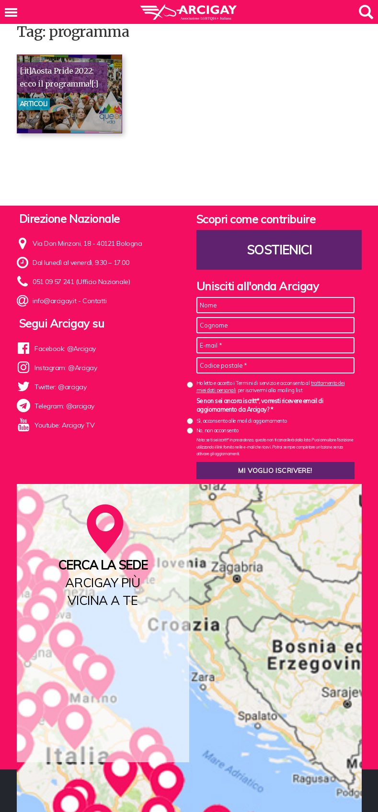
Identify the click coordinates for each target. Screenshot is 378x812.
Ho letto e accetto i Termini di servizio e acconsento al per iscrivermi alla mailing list (270, 387)
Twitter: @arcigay (60, 387)
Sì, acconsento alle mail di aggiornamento (241, 420)
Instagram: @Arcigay (65, 367)
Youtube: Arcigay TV (64, 425)
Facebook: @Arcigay (65, 348)
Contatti (94, 300)
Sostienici (278, 250)
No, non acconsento (217, 430)
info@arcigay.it (54, 300)
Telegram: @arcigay (64, 406)
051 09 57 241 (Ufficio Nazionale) (81, 281)
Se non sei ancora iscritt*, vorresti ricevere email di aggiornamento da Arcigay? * (259, 405)
